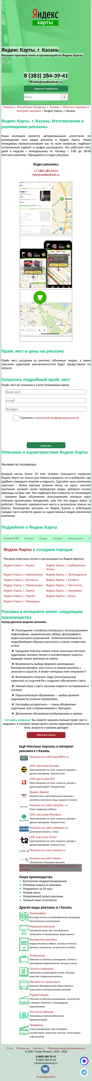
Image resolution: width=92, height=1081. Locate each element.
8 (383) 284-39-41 (46, 1059)
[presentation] (46, 431)
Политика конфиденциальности (66, 1048)
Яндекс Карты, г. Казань (19, 565)
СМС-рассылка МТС (42, 779)
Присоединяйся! (46, 1076)
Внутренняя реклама (43, 939)
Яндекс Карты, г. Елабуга (62, 580)
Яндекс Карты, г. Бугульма (21, 580)
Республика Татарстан (31, 107)
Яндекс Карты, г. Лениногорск (23, 585)
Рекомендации (75, 538)
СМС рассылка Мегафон (45, 814)
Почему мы (23, 1048)
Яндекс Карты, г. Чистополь (64, 585)
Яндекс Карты (18, 549)
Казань (54, 107)
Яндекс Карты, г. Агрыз (61, 596)
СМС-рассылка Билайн (44, 766)
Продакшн (36, 1025)
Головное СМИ (11, 538)
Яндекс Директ (39, 792)
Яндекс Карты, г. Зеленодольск (66, 574)
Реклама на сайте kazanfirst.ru (49, 757)
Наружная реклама (42, 926)
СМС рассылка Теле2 (43, 837)
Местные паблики (41, 1012)
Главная (8, 107)
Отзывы (43, 538)
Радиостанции (39, 995)
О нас (10, 1048)
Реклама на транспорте (45, 982)
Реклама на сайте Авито (45, 858)
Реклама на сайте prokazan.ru (49, 828)
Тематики (57, 538)
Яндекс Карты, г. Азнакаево (64, 590)
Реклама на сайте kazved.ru (47, 850)
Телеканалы (37, 955)
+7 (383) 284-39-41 (46, 171)
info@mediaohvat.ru (45, 175)
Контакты (38, 1048)
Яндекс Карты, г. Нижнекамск (23, 574)
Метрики (29, 538)
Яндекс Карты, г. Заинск (19, 590)
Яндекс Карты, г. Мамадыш (22, 601)
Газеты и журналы (41, 968)
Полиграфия (38, 913)
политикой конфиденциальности (57, 418)
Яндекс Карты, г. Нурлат (19, 596)
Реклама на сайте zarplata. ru (49, 805)
